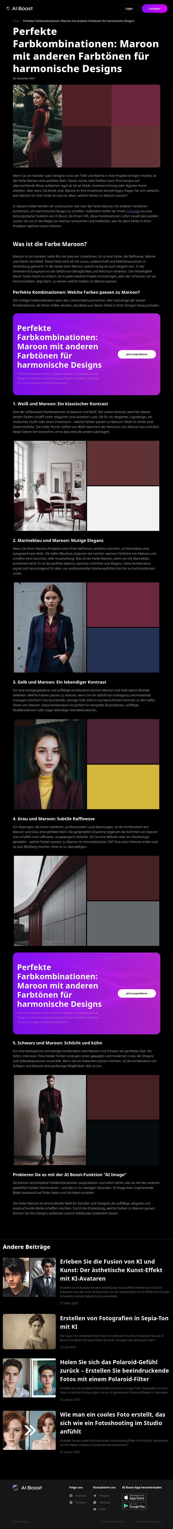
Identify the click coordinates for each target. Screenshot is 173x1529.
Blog (16, 21)
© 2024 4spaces (20, 1521)
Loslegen (154, 8)
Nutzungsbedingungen (149, 1521)
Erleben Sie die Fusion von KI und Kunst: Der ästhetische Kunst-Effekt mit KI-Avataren (111, 1270)
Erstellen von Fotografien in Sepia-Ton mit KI (114, 1322)
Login (129, 8)
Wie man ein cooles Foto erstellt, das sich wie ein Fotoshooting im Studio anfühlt (112, 1423)
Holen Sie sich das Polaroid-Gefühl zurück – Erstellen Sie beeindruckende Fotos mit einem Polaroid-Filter (114, 1370)
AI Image (133, 211)
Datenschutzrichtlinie (112, 1521)
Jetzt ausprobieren (136, 354)
